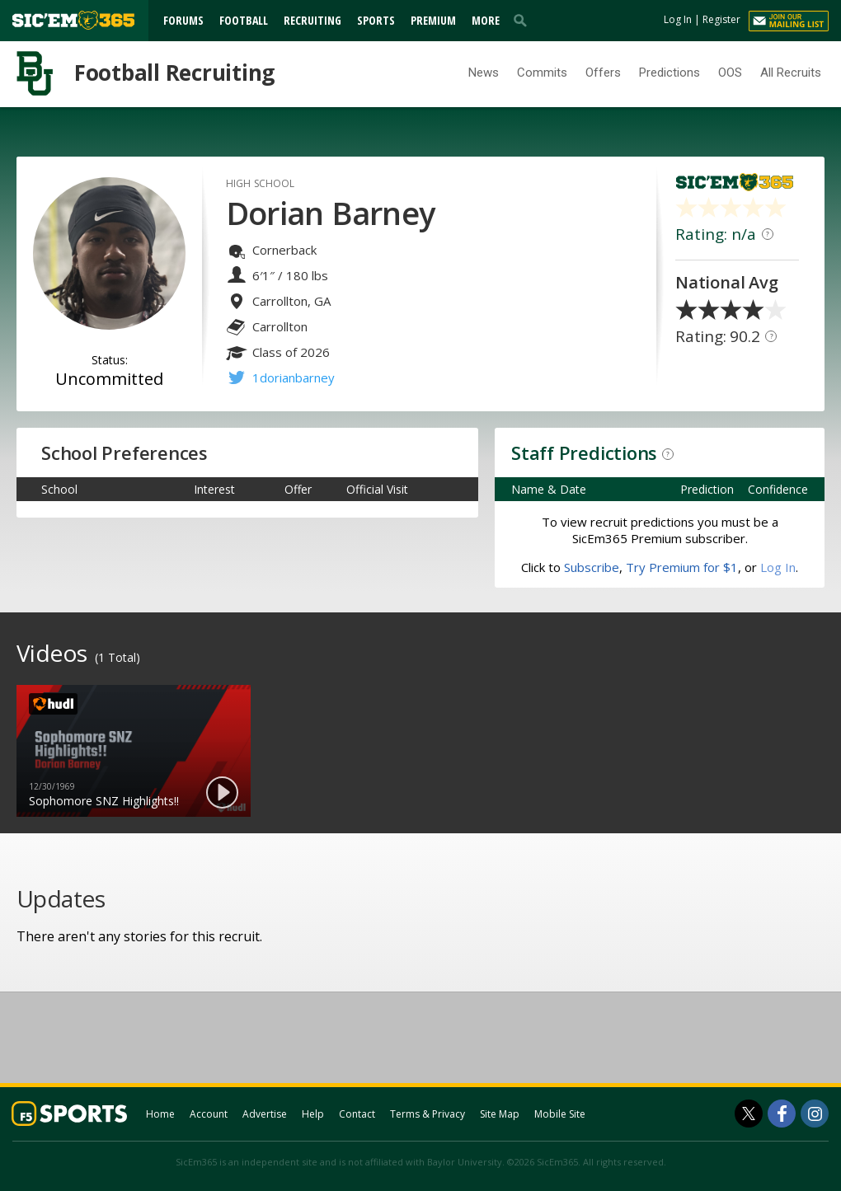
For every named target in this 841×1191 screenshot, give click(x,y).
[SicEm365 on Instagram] (815, 1114)
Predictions (669, 72)
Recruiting (312, 20)
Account (209, 1114)
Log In (678, 19)
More (486, 20)
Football (243, 20)
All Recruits (790, 72)
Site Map (499, 1114)
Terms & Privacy (427, 1114)
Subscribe (591, 567)
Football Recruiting (174, 72)
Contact (357, 1114)
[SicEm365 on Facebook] (782, 1114)
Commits (542, 72)
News (483, 72)
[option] (133, 751)
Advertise (264, 1114)
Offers (603, 72)
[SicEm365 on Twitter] (749, 1114)
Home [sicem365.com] (160, 1114)
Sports (376, 20)
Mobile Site (559, 1114)
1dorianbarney (293, 377)
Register (721, 19)
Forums (183, 20)
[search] (523, 20)
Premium (433, 20)
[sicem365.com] (73, 20)
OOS (730, 72)
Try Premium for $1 (682, 567)
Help (313, 1114)
